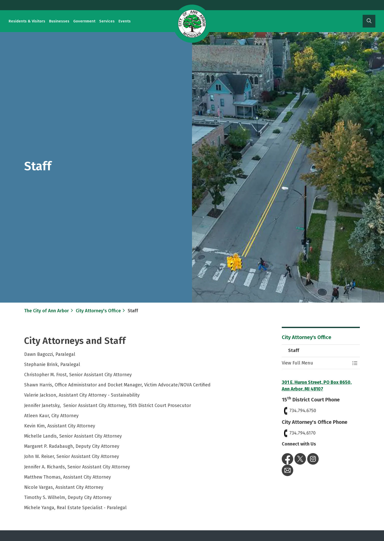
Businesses (59, 21)
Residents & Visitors (27, 21)
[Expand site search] (369, 21)
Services (107, 21)
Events (125, 21)
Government (84, 21)
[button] (316, 363)
